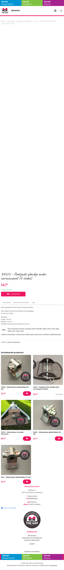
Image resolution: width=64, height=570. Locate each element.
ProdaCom (53, 565)
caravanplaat (11, 334)
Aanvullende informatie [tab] (21, 302)
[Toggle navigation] (55, 11)
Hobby (10, 331)
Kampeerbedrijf (11, 3)
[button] (27, 393)
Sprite (18, 331)
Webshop (10, 10)
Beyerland (15, 329)
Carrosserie (11, 21)
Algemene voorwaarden (32, 551)
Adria (9, 329)
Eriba (48, 329)
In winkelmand (13, 294)
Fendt (53, 329)
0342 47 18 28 (32, 496)
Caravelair (28, 329)
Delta (33, 329)
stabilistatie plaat (55, 334)
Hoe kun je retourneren (31, 540)
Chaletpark (33, 3)
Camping (54, 3)
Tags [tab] (33, 302)
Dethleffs (39, 329)
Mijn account (32, 535)
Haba (57, 329)
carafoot (3, 334)
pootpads (46, 334)
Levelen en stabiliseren (25, 21)
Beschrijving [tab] (6, 302)
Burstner (21, 329)
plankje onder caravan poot (33, 334)
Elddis (44, 329)
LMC (13, 331)
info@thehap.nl (33, 498)
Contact (32, 544)
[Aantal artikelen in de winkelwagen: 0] (61, 11)
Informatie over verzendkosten (32, 538)
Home (3, 21)
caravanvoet (20, 334)
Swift (22, 331)
